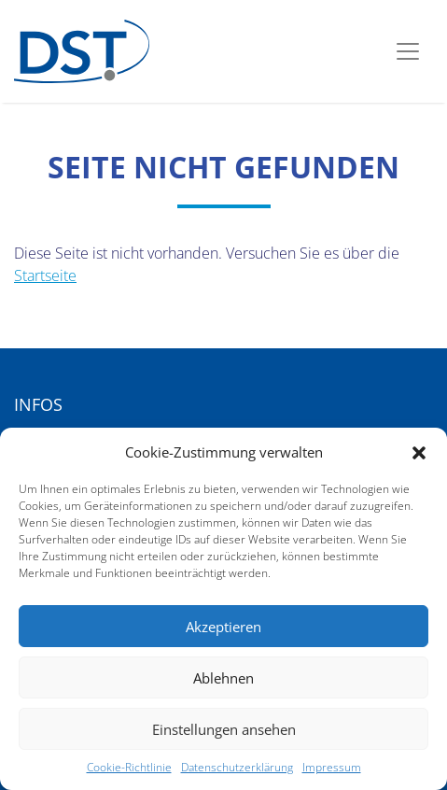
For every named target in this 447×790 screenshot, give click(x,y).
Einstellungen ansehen (224, 729)
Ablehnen (223, 678)
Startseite (45, 275)
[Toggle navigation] (408, 51)
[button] (419, 452)
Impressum (331, 767)
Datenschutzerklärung (237, 767)
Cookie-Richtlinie (129, 767)
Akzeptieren (223, 626)
